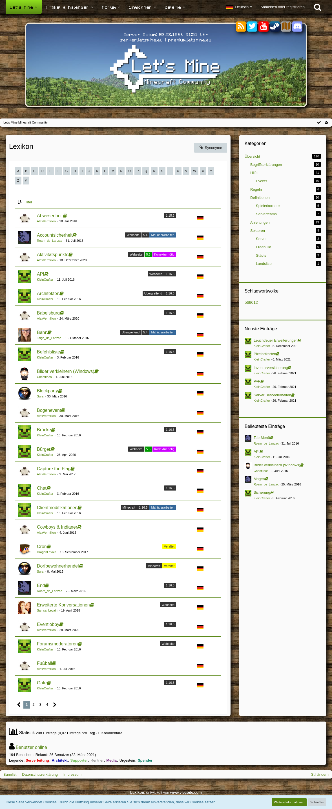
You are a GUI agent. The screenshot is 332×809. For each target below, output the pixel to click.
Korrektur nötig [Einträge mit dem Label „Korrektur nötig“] (164, 254)
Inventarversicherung (271, 368)
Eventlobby (48, 624)
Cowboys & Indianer (57, 527)
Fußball (44, 663)
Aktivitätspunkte (52, 254)
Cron (42, 546)
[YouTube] (263, 27)
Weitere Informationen (289, 802)
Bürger (43, 449)
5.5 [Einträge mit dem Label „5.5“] (148, 254)
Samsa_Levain (47, 610)
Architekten (48, 293)
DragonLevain (46, 552)
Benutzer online (31, 747)
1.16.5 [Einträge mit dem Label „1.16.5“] (170, 274)
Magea (259, 479)
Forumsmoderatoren (57, 643)
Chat (42, 488)
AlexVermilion (46, 221)
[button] (239, 7)
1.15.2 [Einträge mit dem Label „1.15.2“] (170, 215)
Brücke (44, 429)
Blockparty (47, 390)
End (41, 585)
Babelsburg (48, 313)
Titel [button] (28, 202)
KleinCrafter (45, 279)
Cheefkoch (44, 377)
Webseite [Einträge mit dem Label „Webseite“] (133, 235)
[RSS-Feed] (326, 122)
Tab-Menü (262, 438)
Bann (42, 332)
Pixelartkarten (265, 354)
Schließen (317, 802)
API (40, 274)
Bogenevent (49, 410)
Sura (40, 396)
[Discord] (297, 25)
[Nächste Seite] (55, 705)
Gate (42, 682)
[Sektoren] (286, 27)
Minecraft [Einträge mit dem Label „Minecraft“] (129, 507)
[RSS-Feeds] (240, 27)
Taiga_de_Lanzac (49, 338)
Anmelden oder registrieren (282, 7)
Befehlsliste (48, 351)
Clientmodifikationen (57, 507)
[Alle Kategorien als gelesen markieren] (319, 122)
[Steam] (275, 26)
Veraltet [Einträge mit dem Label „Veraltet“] (169, 546)
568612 (251, 302)
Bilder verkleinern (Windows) (65, 371)
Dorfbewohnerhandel (58, 566)
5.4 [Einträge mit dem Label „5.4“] (145, 235)
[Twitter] (252, 27)
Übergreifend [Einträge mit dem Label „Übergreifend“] (153, 293)
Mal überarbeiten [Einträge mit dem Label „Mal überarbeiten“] (162, 235)
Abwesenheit (50, 215)
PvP (257, 381)
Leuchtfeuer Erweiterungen (276, 340)
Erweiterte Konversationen (63, 605)
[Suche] (317, 7)
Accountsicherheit (54, 235)
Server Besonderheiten (272, 395)
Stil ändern (320, 774)
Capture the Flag (53, 468)
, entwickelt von (166, 792)
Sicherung (262, 492)
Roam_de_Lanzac (49, 240)
